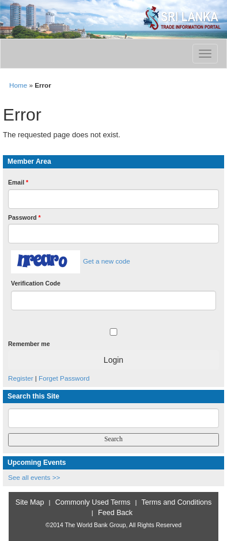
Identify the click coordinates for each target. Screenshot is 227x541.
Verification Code (35, 283)
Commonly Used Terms (92, 502)
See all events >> (34, 477)
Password (24, 217)
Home (18, 85)
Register (20, 378)
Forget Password (64, 378)
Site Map (30, 502)
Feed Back (115, 513)
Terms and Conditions (177, 502)
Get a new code (106, 261)
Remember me (29, 343)
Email (18, 182)
